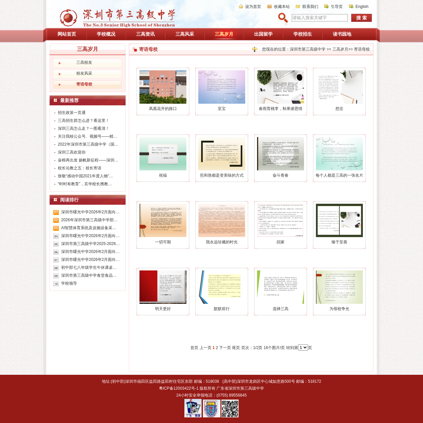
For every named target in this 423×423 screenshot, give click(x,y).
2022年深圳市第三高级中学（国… (88, 144)
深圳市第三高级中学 (308, 49)
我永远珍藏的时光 (222, 242)
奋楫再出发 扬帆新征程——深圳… (88, 160)
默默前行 (222, 308)
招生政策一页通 (72, 112)
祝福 (163, 175)
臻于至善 (339, 242)
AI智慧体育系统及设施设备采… (88, 228)
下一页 (225, 347)
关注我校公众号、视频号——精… (87, 136)
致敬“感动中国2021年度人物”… (85, 176)
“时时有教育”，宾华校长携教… (85, 184)
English (362, 6)
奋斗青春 (280, 175)
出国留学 (263, 34)
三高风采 (184, 34)
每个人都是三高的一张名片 (339, 175)
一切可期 (163, 242)
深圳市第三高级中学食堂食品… (89, 275)
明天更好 (163, 308)
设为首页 (253, 6)
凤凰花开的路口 (163, 108)
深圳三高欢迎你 (72, 152)
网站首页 (67, 34)
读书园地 (342, 34)
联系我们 (310, 6)
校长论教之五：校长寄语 (79, 168)
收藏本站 (282, 6)
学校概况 (106, 34)
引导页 (337, 6)
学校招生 (302, 34)
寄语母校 (362, 49)
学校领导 (69, 283)
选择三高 (280, 308)
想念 (339, 108)
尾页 (236, 347)
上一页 (206, 347)
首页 (194, 347)
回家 (281, 242)
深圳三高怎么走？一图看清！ (83, 128)
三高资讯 (145, 34)
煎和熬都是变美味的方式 (222, 175)
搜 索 (361, 17)
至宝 (222, 108)
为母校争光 (339, 308)
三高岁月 (224, 34)
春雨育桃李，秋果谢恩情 (280, 108)
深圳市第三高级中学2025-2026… (90, 243)
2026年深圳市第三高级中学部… (89, 220)
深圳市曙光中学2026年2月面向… (90, 212)
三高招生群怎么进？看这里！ (83, 120)
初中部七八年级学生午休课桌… (89, 267)
